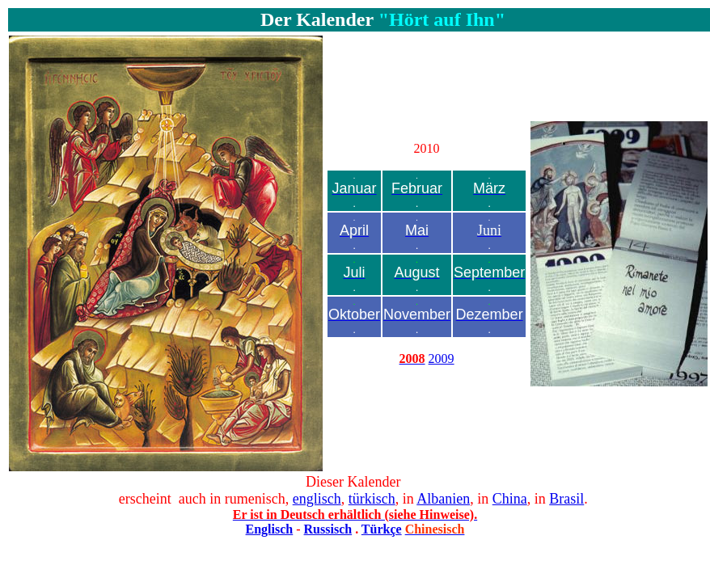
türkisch (372, 499)
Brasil (566, 499)
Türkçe (381, 529)
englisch (317, 499)
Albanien (443, 499)
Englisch (270, 529)
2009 (441, 358)
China (509, 499)
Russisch (328, 529)
